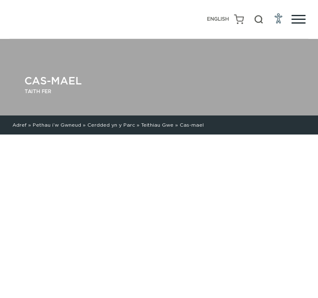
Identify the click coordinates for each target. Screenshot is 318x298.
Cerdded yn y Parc (111, 124)
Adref (19, 124)
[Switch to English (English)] (218, 19)
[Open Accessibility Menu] (279, 18)
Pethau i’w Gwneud (57, 124)
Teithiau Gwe (157, 124)
